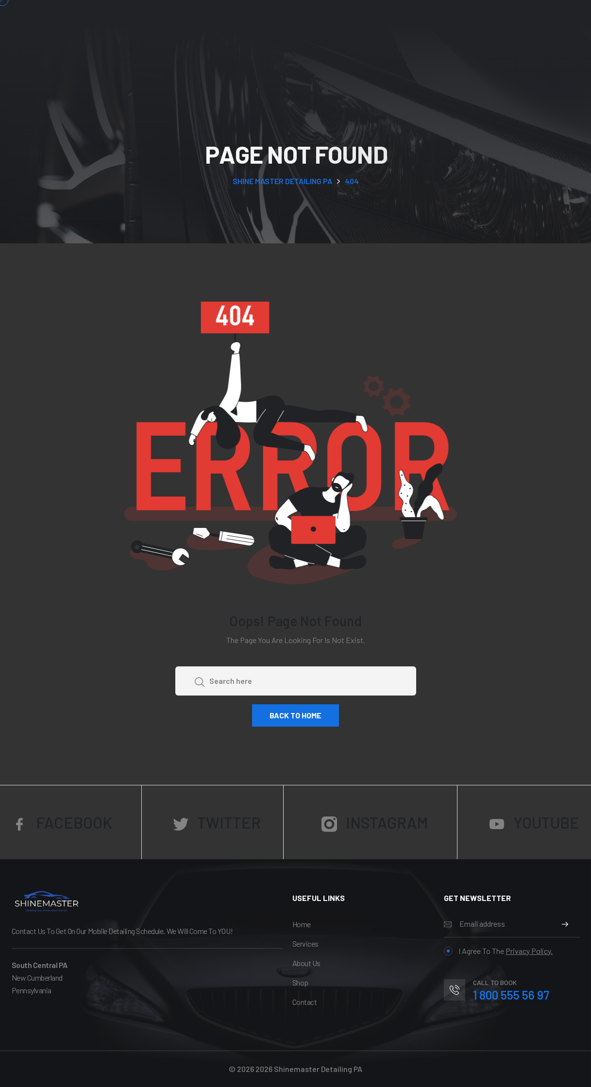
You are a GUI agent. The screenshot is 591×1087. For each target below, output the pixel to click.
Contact (304, 1001)
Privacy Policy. (529, 950)
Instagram (374, 822)
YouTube (534, 822)
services (305, 943)
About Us (306, 963)
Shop (300, 982)
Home (301, 924)
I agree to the (498, 950)
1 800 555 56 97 (511, 995)
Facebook (62, 822)
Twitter (217, 822)
